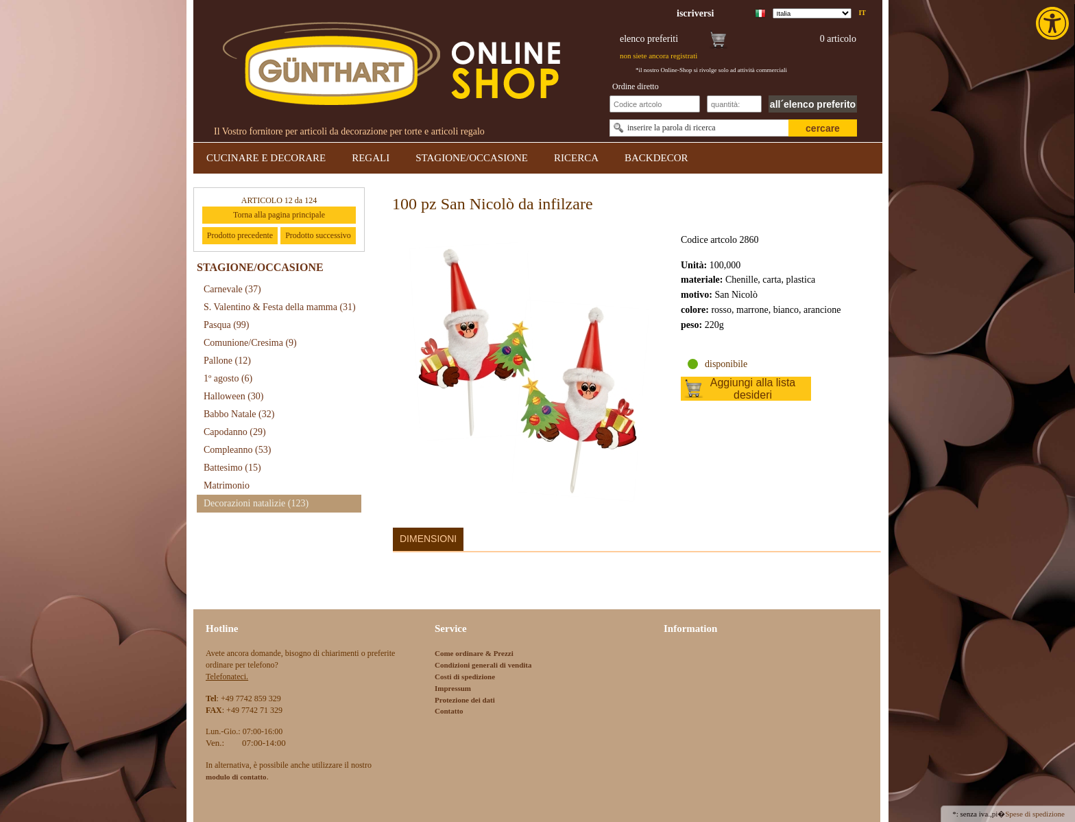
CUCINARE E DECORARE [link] (266, 157)
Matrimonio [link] (227, 485)
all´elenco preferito (813, 104)
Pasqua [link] (227, 325)
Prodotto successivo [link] (318, 235)
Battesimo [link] (232, 467)
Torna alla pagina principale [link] (279, 215)
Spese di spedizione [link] (1035, 814)
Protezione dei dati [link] (465, 700)
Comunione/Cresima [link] (250, 343)
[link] (1054, 23)
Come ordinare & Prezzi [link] (474, 653)
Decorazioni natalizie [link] (256, 503)
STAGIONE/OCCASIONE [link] (471, 157)
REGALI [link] (370, 157)
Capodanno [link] (235, 432)
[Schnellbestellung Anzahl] (734, 104)
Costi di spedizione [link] (465, 676)
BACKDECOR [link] (656, 157)
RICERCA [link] (576, 157)
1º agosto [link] (228, 378)
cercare (823, 128)
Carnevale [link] (232, 289)
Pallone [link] (227, 360)
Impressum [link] (453, 688)
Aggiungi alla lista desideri (753, 389)
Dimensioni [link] (428, 538)
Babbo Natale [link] (239, 414)
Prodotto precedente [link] (240, 235)
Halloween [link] (233, 396)
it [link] (862, 12)
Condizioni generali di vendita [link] (483, 665)
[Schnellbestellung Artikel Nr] (654, 104)
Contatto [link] (449, 711)
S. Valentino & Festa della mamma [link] (280, 307)
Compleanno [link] (237, 450)
